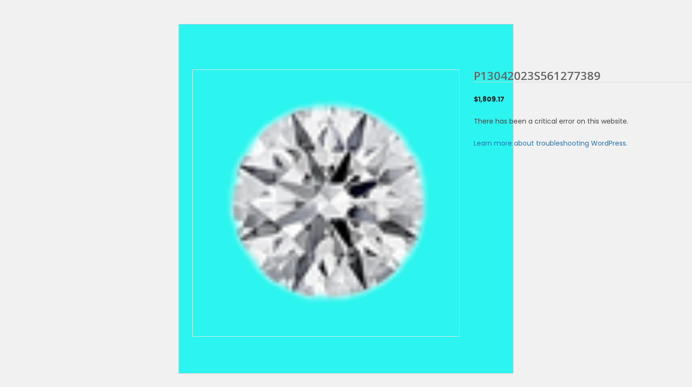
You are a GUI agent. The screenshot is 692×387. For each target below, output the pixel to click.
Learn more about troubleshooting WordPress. (550, 143)
